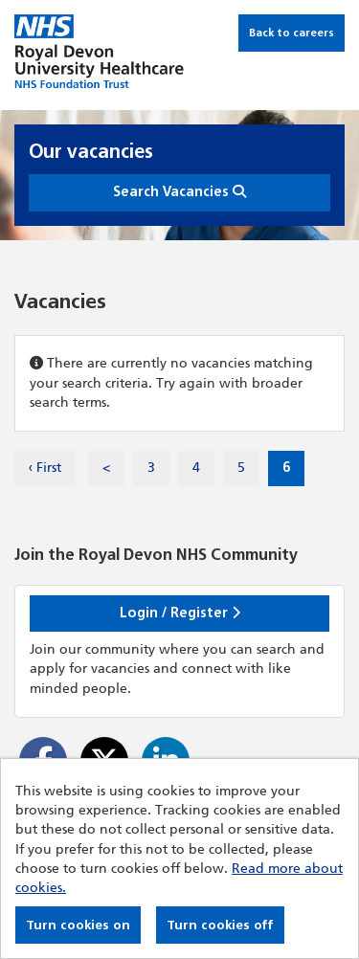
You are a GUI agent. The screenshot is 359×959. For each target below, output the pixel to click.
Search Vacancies (179, 192)
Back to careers (291, 32)
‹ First (45, 467)
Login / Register (180, 613)
